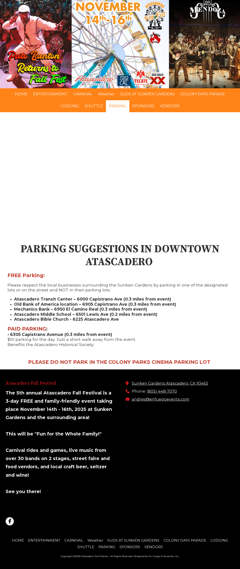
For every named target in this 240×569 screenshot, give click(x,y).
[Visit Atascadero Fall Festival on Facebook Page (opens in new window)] (10, 521)
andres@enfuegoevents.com (160, 399)
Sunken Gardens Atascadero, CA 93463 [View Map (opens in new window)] (170, 383)
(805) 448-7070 (162, 391)
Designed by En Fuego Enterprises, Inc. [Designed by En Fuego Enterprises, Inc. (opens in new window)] (156, 556)
